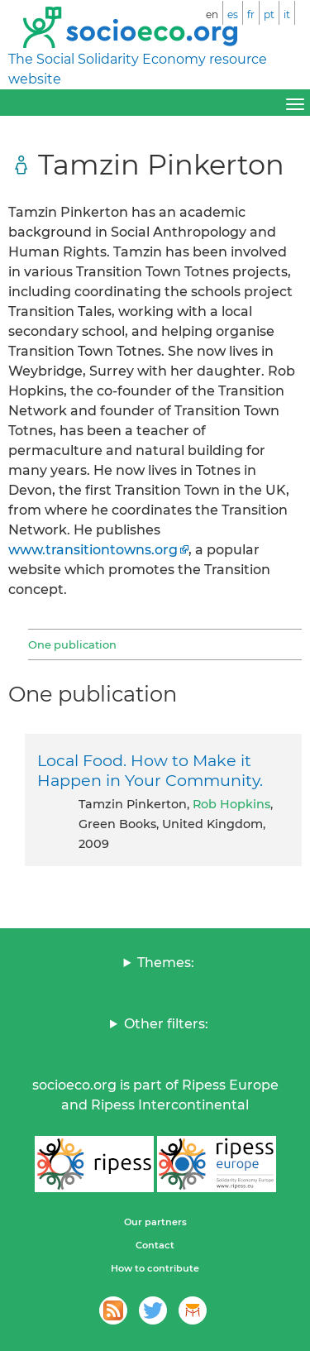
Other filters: (166, 1024)
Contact (155, 1245)
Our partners (155, 1222)
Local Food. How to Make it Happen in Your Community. (150, 770)
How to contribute (155, 1268)
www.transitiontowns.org (93, 550)
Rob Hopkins (231, 804)
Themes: (165, 962)
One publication (72, 644)
